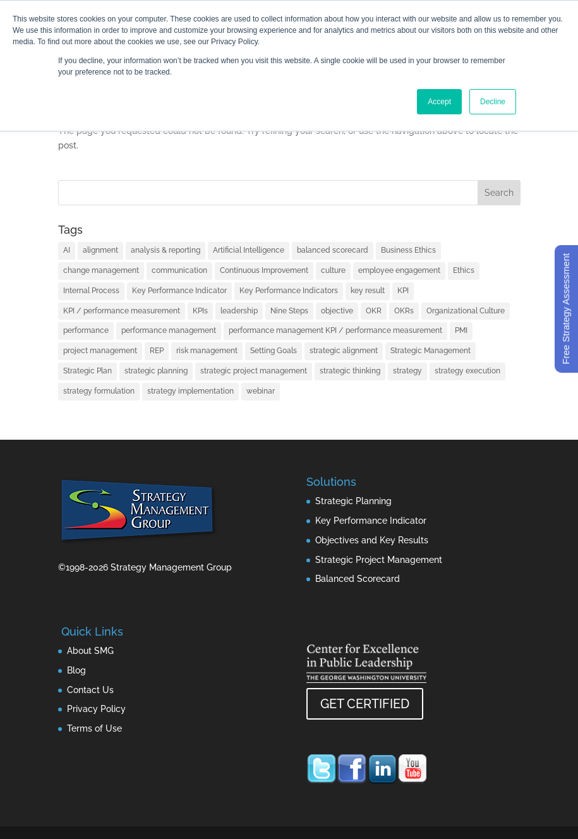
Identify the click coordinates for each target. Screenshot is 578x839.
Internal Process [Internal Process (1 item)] (91, 290)
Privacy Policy (96, 709)
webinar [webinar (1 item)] (260, 391)
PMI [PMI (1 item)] (461, 330)
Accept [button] (439, 101)
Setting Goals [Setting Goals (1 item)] (273, 350)
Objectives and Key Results (371, 540)
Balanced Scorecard (357, 579)
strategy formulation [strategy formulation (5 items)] (99, 391)
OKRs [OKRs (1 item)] (404, 310)
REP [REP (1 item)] (157, 350)
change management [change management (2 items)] (101, 270)
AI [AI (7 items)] (66, 250)
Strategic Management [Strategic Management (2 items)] (430, 350)
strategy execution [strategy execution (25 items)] (467, 370)
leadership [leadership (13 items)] (239, 310)
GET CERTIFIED (364, 703)
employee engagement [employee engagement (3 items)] (399, 270)
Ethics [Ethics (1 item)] (463, 270)
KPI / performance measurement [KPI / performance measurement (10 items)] (121, 310)
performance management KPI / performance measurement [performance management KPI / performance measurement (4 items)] (335, 330)
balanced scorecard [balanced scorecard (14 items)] (332, 250)
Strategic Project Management (378, 560)
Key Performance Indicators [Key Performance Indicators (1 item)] (288, 290)
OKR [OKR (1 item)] (374, 310)
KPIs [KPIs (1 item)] (200, 310)
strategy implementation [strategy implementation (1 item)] (190, 391)
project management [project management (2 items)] (100, 350)
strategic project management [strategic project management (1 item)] (253, 370)
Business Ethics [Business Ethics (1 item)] (408, 250)
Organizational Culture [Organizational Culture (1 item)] (465, 310)
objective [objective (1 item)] (337, 310)
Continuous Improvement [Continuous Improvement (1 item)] (264, 270)
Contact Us (90, 690)
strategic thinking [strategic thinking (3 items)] (350, 370)
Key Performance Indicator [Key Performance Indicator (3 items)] (179, 290)
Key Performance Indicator (370, 521)
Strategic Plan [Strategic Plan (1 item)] (87, 370)
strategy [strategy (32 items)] (407, 370)
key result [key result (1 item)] (368, 290)
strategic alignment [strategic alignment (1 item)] (344, 350)
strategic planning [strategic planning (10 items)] (156, 370)
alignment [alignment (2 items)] (100, 250)
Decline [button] (492, 101)
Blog (76, 670)
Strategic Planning (353, 501)
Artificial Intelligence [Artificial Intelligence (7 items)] (248, 250)
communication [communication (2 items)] (179, 270)
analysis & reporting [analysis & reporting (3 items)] (165, 250)
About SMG (90, 651)
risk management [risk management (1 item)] (207, 350)
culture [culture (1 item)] (333, 270)
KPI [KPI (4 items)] (403, 290)
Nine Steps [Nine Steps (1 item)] (289, 310)
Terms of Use (94, 728)
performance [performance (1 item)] (86, 330)
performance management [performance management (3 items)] (168, 330)
